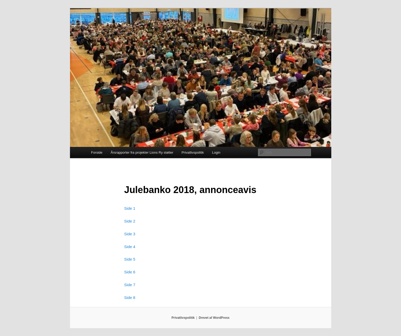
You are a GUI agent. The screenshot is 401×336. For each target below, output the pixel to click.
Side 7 (129, 285)
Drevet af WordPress (214, 318)
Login (216, 152)
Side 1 (129, 208)
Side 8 (129, 297)
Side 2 (129, 221)
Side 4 (129, 246)
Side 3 (129, 234)
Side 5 (129, 259)
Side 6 (129, 272)
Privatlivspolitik (193, 152)
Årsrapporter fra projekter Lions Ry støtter (142, 152)
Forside (96, 152)
